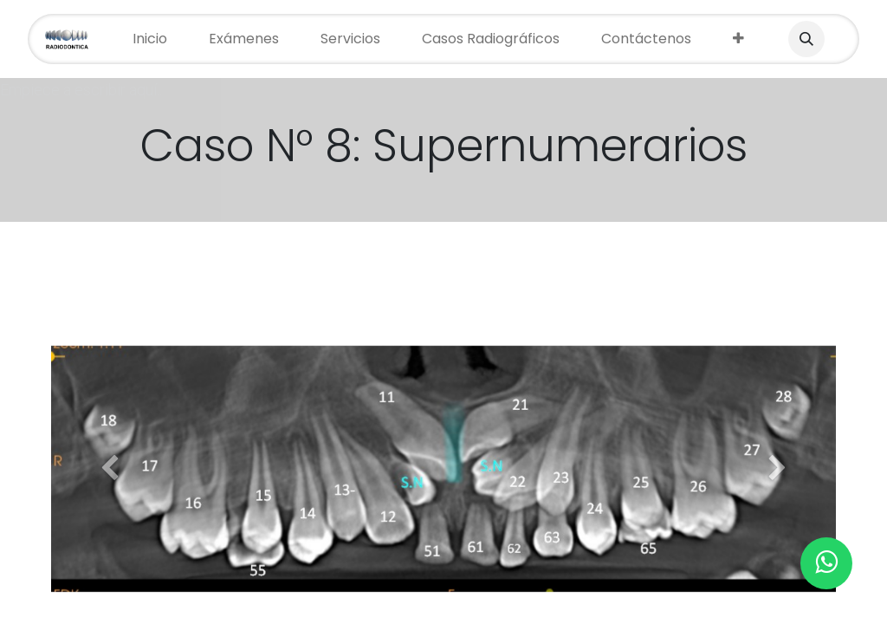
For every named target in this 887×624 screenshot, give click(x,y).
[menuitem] (150, 39)
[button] (806, 39)
